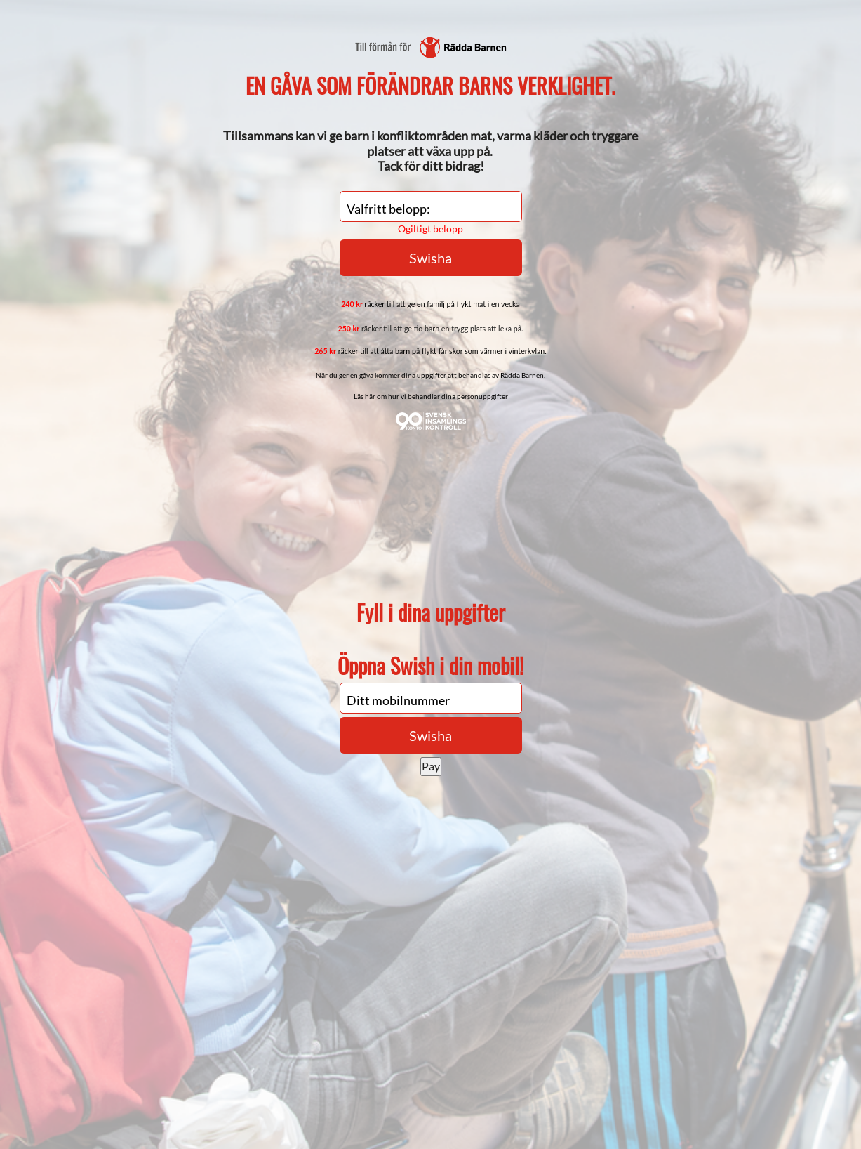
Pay (431, 766)
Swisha (430, 735)
